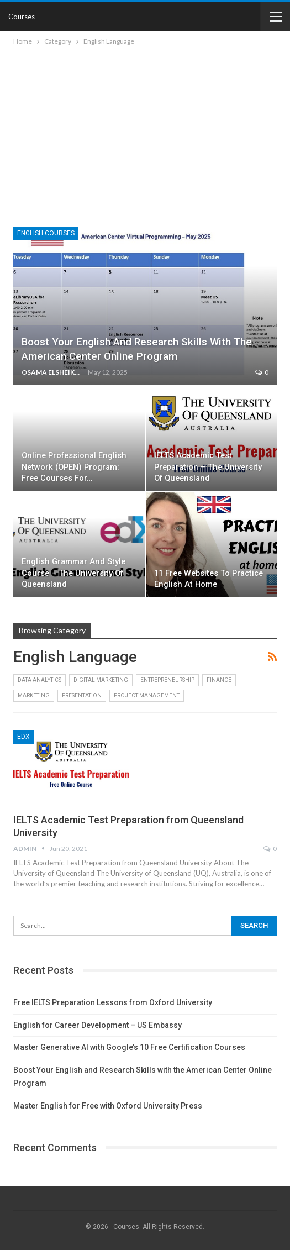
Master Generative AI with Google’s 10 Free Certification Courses (129, 1047)
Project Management (147, 695)
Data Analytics (39, 680)
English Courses (46, 233)
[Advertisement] (145, 130)
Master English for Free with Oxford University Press (107, 1105)
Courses (21, 16)
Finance (219, 680)
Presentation (82, 695)
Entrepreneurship (167, 680)
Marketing (34, 695)
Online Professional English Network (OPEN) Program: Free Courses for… (74, 467)
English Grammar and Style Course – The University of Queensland (73, 573)
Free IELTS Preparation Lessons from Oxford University (112, 1002)
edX (23, 736)
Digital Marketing (100, 680)
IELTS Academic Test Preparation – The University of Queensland (208, 467)
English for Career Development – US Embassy (97, 1025)
